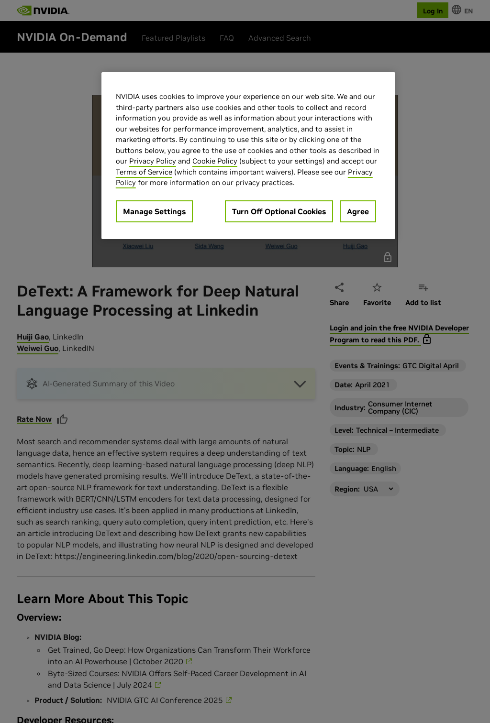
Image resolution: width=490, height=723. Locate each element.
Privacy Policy (152, 160)
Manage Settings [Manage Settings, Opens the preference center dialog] (154, 211)
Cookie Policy (214, 160)
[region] (248, 155)
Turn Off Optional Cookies (279, 211)
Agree (358, 211)
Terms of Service (144, 171)
